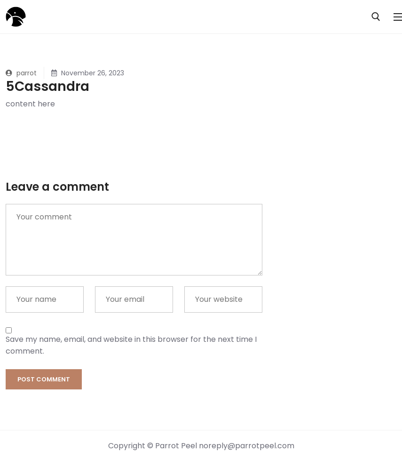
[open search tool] (375, 16)
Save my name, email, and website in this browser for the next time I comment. (131, 345)
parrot (21, 73)
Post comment (43, 379)
